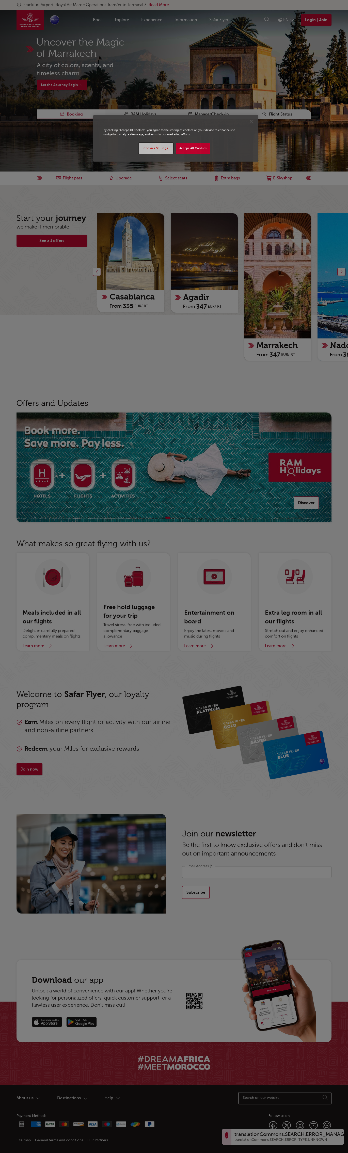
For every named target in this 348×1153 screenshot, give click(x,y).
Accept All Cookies (193, 148)
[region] (175, 138)
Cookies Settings (156, 148)
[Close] (251, 121)
